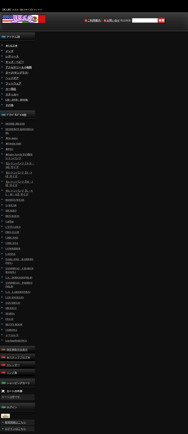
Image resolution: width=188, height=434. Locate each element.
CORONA (11, 329)
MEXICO (11, 308)
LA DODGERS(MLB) (18, 277)
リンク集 (12, 372)
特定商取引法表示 (17, 349)
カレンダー (13, 365)
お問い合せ (113, 20)
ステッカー (12, 94)
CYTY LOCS (13, 226)
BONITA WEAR (14, 199)
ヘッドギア (12, 78)
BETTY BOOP (13, 324)
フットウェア (13, 83)
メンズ (9, 51)
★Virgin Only (13, 143)
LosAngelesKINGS (16, 340)
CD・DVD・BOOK (16, 99)
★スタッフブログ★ (18, 357)
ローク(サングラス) (16, 72)
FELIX (9, 319)
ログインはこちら (15, 428)
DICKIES (11, 210)
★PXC (9, 149)
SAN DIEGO (12, 302)
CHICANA (11, 243)
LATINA (10, 254)
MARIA (10, 313)
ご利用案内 (94, 20)
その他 (9, 105)
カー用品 (10, 89)
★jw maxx (11, 138)
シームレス (12, 335)
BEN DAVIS (12, 216)
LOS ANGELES (14, 297)
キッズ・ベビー (14, 61)
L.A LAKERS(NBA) (17, 291)
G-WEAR (11, 205)
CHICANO (11, 237)
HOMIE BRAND (15, 123)
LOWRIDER (12, 248)
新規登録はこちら (15, 422)
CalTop (9, 221)
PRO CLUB (12, 232)
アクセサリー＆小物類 (18, 67)
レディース (12, 56)
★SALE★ (11, 45)
